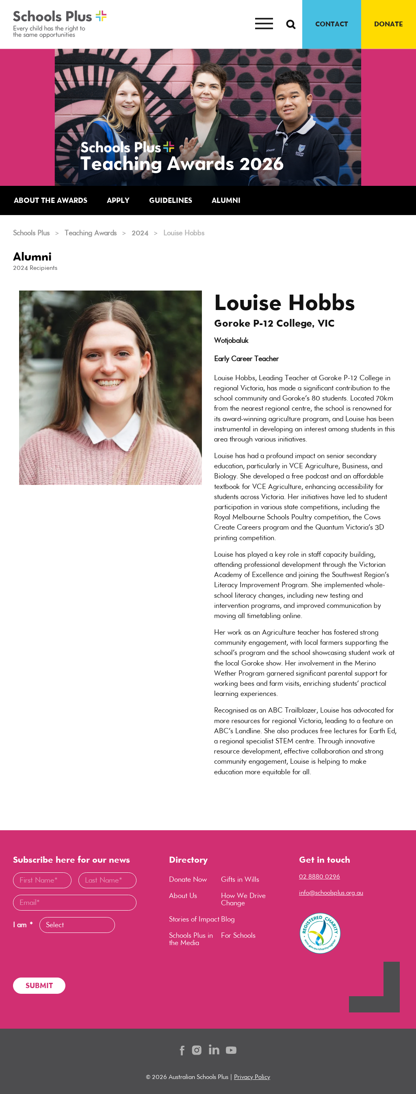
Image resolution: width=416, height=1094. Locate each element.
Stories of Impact (194, 920)
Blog (228, 920)
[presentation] (74, 955)
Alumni (226, 200)
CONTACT (331, 23)
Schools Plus (31, 233)
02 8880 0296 (319, 876)
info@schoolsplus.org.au (331, 892)
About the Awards (50, 200)
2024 (140, 233)
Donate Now (188, 880)
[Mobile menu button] (264, 24)
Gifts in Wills (240, 880)
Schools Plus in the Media (191, 939)
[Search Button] (291, 24)
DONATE (388, 23)
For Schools (238, 936)
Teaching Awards (91, 233)
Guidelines (170, 200)
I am (22, 925)
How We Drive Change (243, 899)
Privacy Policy (252, 1076)
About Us (183, 896)
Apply (118, 200)
